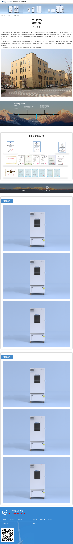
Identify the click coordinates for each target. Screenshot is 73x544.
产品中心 (12, 519)
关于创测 (20, 519)
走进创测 (16, 16)
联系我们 (35, 523)
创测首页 (5, 519)
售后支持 (50, 519)
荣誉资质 (35, 519)
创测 (8, 16)
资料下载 (42, 519)
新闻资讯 (5, 523)
